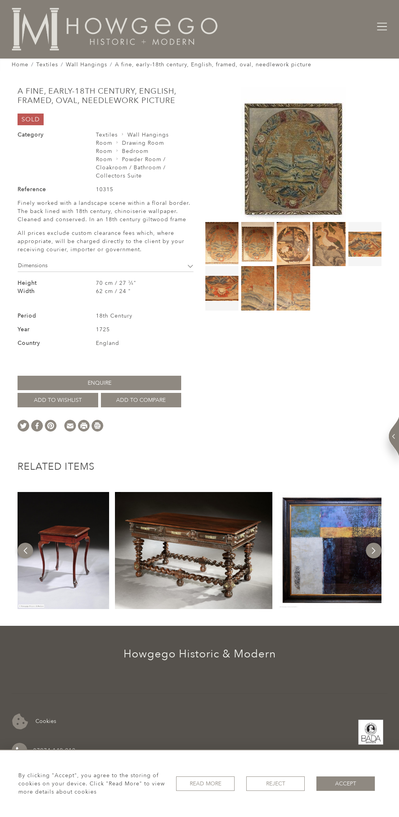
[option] (63, 550)
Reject (275, 783)
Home (20, 64)
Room (104, 143)
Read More (205, 783)
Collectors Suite (119, 175)
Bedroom (135, 151)
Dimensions (105, 265)
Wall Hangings (86, 64)
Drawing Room (143, 143)
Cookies (34, 722)
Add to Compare (141, 400)
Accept (345, 783)
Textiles (47, 64)
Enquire (99, 383)
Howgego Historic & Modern (200, 653)
